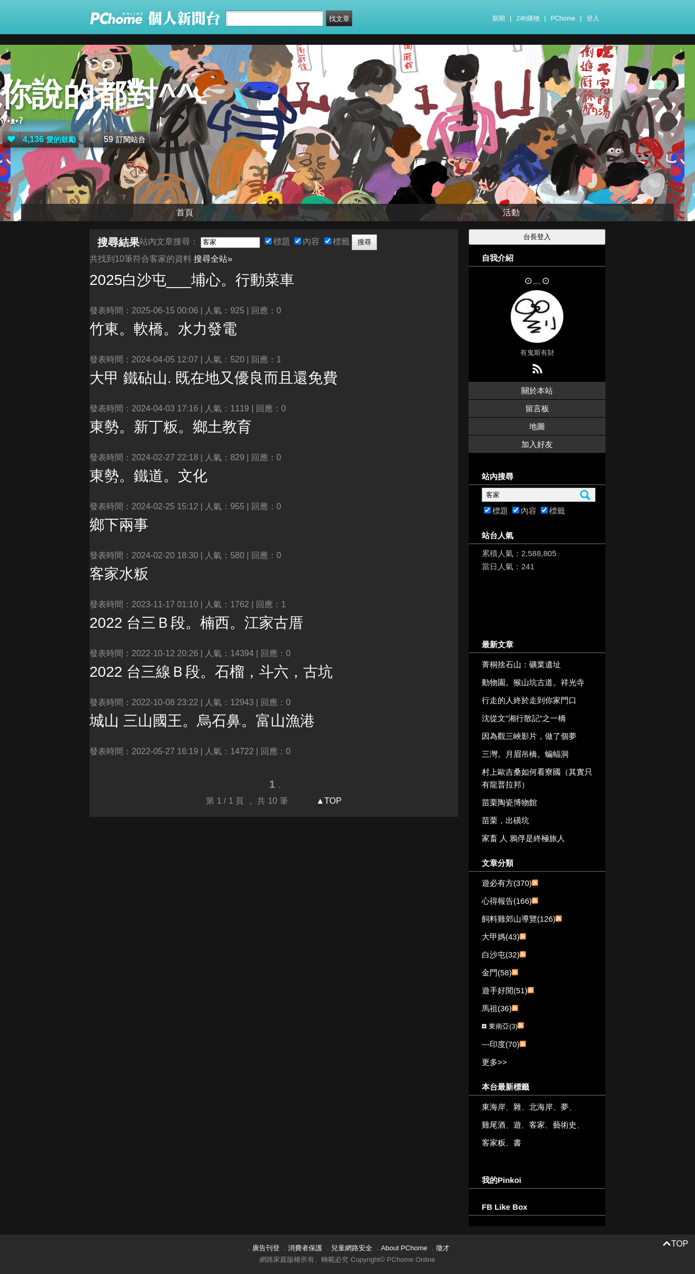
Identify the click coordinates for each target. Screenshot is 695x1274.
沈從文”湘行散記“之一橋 (524, 718)
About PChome (404, 1248)
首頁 (184, 212)
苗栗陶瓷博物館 (509, 802)
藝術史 (565, 1124)
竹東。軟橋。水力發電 (163, 329)
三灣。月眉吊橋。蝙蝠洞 (525, 753)
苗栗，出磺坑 (505, 820)
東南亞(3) (503, 1026)
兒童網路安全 (351, 1248)
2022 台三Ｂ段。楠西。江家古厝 (196, 623)
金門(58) (497, 972)
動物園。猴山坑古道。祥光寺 (533, 682)
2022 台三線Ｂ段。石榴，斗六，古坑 (211, 672)
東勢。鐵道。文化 (148, 476)
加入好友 (537, 444)
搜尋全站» (213, 258)
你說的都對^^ (97, 94)
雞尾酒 (493, 1124)
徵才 (443, 1248)
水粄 (119, 574)
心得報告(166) (507, 900)
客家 (537, 1124)
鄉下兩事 (119, 525)
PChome (563, 18)
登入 (593, 18)
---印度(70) (501, 1044)
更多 (494, 1062)
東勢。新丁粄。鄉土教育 (171, 427)
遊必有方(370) (507, 882)
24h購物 (528, 18)
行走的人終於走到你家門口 (529, 700)
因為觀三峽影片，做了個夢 (529, 736)
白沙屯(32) (501, 954)
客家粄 (493, 1142)
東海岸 (493, 1106)
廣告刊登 (266, 1248)
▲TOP (328, 800)
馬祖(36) (497, 1008)
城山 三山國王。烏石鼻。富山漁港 (202, 721)
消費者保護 (305, 1248)
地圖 (537, 426)
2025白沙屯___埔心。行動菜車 (192, 280)
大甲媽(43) (501, 936)
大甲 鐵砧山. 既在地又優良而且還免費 (213, 378)
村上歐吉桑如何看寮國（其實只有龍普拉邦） (537, 778)
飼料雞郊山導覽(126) (518, 918)
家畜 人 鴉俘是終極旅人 (523, 838)
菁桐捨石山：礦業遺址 (521, 664)
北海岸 (541, 1106)
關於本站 (537, 390)
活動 (511, 212)
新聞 (498, 18)
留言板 (537, 408)
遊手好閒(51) (505, 990)
